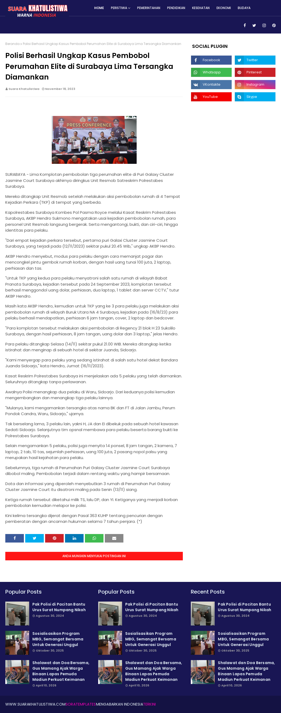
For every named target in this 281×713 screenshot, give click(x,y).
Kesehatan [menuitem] (201, 8)
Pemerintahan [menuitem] (148, 8)
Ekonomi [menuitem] (224, 8)
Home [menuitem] (99, 8)
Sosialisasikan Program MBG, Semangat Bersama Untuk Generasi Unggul (57, 639)
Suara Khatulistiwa (23, 89)
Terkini (149, 704)
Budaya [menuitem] (244, 8)
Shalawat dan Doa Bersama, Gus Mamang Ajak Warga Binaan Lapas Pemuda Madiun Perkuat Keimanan (60, 671)
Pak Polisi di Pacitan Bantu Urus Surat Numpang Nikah (59, 607)
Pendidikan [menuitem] (176, 8)
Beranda (12, 43)
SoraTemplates (81, 704)
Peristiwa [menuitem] (119, 8)
